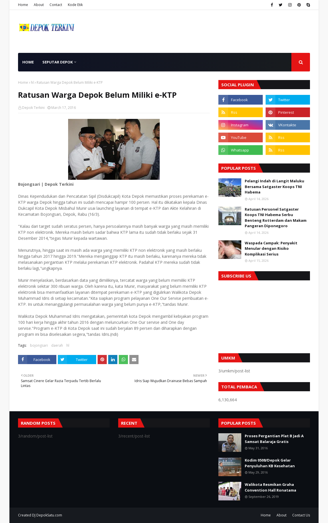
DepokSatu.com (49, 515)
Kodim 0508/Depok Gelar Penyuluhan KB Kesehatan (270, 463)
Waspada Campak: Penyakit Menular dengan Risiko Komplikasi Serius (271, 248)
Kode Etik (75, 4)
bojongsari (39, 345)
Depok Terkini (33, 107)
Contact (56, 4)
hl (32, 82)
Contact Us (301, 515)
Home (23, 4)
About (39, 4)
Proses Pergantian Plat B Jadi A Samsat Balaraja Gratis (274, 438)
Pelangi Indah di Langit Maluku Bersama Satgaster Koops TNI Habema (274, 186)
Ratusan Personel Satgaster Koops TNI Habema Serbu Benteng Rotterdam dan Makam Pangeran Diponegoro (276, 218)
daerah (57, 345)
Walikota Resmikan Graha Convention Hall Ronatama (270, 487)
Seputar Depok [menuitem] (57, 62)
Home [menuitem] (28, 62)
